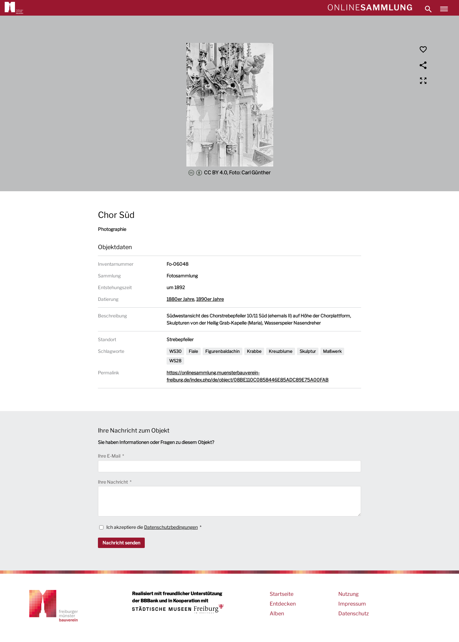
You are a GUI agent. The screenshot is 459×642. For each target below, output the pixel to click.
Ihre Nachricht (113, 482)
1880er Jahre (180, 299)
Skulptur (308, 351)
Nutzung (348, 594)
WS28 (175, 360)
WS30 (175, 351)
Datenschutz (353, 613)
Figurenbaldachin (222, 351)
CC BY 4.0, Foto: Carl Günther (229, 173)
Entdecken (283, 604)
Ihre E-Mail (109, 456)
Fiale (193, 351)
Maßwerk (332, 351)
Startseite (281, 594)
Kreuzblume (280, 351)
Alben (277, 613)
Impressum (352, 604)
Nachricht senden (121, 542)
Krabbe (254, 351)
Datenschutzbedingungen (171, 527)
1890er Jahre (210, 299)
